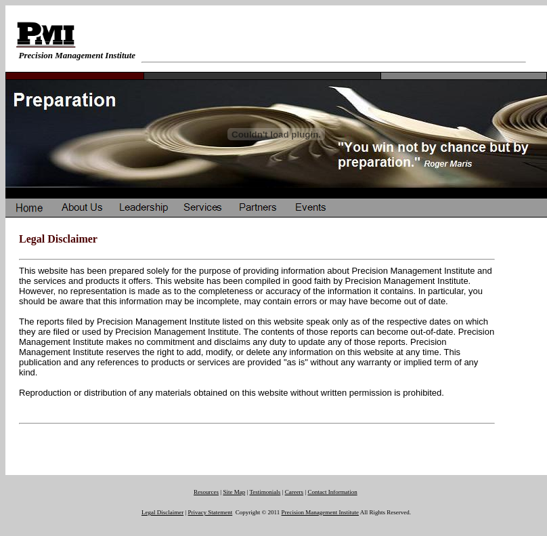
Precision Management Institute (320, 512)
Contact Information (332, 492)
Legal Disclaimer (162, 512)
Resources (206, 492)
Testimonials (264, 492)
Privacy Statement (210, 512)
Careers (294, 492)
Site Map (234, 492)
